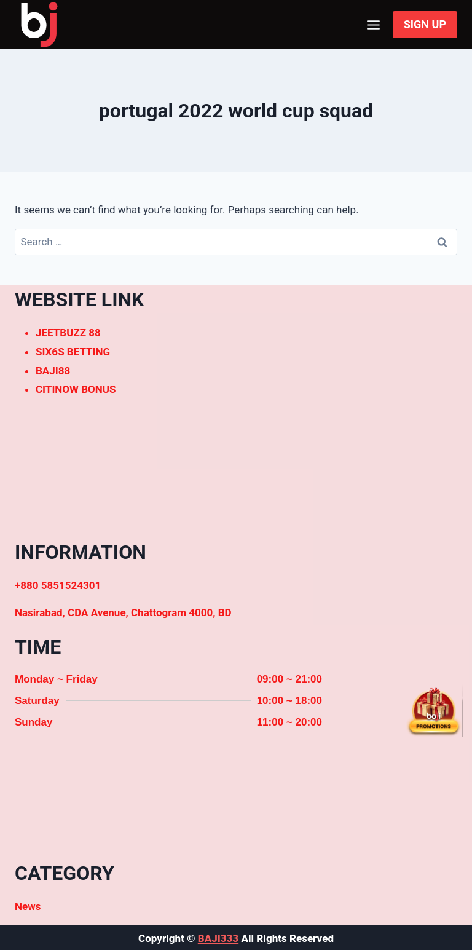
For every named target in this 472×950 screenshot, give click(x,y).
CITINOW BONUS (76, 389)
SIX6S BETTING (73, 352)
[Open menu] (374, 25)
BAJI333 (218, 938)
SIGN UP (425, 24)
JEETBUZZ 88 (68, 333)
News (28, 906)
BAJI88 (53, 371)
